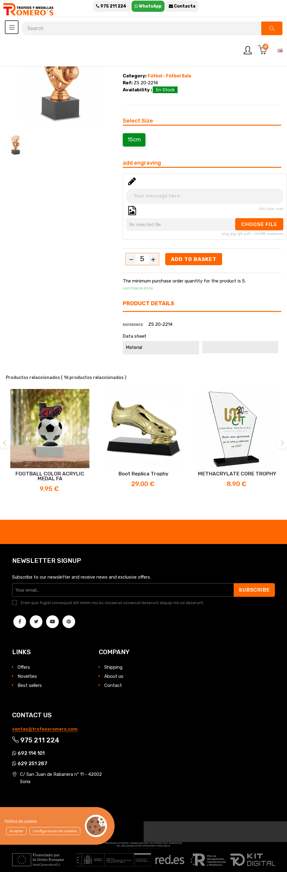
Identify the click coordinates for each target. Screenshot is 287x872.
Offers (24, 667)
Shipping (113, 667)
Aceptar (16, 831)
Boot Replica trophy (143, 473)
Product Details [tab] (148, 303)
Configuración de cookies (55, 831)
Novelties (27, 676)
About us (113, 676)
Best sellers (30, 685)
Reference (133, 325)
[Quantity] (142, 258)
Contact (113, 685)
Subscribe (253, 590)
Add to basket (194, 259)
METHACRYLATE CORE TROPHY (237, 473)
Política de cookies (21, 821)
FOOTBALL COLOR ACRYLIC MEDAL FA (49, 476)
